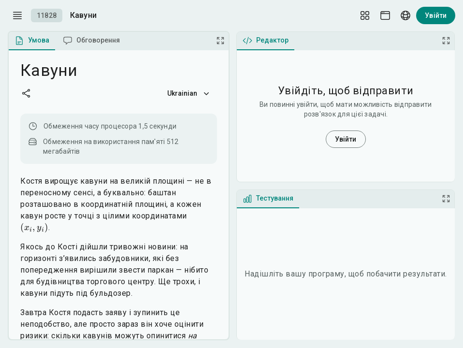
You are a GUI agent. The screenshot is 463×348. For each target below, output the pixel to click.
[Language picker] (405, 15)
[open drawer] (17, 15)
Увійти (436, 15)
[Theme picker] (385, 15)
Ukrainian (189, 93)
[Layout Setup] (365, 15)
